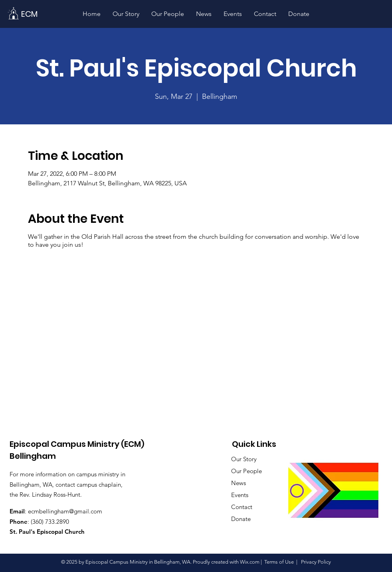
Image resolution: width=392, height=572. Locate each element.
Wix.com (249, 562)
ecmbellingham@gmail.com (65, 511)
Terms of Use (279, 562)
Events (239, 495)
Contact (241, 507)
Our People (246, 471)
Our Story (244, 459)
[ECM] (29, 14)
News (238, 483)
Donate (241, 519)
